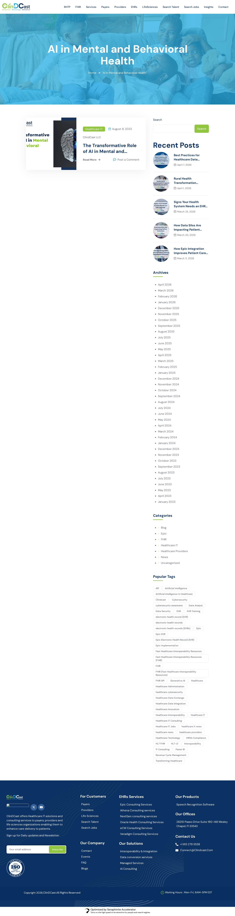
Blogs (84, 870)
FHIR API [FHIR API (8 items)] (160, 681)
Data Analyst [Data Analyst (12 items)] (196, 606)
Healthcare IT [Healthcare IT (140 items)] (198, 716)
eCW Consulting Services (136, 829)
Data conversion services (136, 858)
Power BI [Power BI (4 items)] (180, 750)
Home (92, 73)
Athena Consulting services (138, 811)
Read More (92, 160)
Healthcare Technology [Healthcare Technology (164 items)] (168, 738)
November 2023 (168, 455)
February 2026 (167, 296)
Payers (85, 805)
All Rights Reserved (68, 894)
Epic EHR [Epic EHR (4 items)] (160, 635)
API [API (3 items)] (157, 589)
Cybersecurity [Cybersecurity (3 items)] (180, 600)
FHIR (164, 540)
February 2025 (167, 367)
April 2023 (165, 497)
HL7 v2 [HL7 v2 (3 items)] (174, 744)
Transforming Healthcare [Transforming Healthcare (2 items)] (169, 761)
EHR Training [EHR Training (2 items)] (194, 612)
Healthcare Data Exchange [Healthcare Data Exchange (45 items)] (170, 698)
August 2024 (166, 402)
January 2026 (167, 302)
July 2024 (164, 408)
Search (157, 120)
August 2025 (166, 332)
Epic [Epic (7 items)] (198, 629)
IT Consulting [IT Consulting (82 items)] (163, 750)
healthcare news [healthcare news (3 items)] (164, 733)
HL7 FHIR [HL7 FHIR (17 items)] (160, 744)
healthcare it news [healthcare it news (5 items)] (192, 727)
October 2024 (167, 391)
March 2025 (166, 361)
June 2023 (165, 485)
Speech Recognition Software (195, 805)
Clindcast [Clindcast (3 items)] (161, 600)
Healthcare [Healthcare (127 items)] (197, 681)
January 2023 (167, 503)
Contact (86, 852)
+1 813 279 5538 (190, 845)
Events (85, 858)
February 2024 (167, 438)
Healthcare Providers (174, 552)
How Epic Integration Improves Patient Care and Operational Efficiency (190, 251)
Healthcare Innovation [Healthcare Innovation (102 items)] (167, 710)
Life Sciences (90, 817)
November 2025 (168, 314)
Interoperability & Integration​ (139, 852)
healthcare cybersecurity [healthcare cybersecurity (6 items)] (169, 693)
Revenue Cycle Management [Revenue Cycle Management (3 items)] (171, 756)
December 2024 (168, 379)
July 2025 (164, 338)
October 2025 (167, 320)
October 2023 (167, 461)
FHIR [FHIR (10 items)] (158, 666)
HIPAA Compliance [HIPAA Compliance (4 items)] (196, 738)
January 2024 (167, 444)
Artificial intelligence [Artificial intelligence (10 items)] (176, 589)
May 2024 (164, 420)
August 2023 (166, 473)
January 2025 (167, 373)
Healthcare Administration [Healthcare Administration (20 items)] (170, 687)
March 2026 (166, 291)
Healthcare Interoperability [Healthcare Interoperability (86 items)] (170, 716)
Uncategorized (170, 564)
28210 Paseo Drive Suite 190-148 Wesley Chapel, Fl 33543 (197, 825)
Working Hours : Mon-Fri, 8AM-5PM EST (188, 893)
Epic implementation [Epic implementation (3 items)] (167, 646)
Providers (87, 811)
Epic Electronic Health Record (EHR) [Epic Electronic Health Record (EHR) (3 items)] (175, 640)
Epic (164, 534)
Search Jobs (89, 829)
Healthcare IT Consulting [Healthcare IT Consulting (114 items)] (169, 721)
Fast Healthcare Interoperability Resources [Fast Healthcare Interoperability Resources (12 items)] (179, 652)
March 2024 (166, 432)
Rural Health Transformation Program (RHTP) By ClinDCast (187, 181)
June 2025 (165, 344)
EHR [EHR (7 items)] (179, 612)
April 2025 (165, 355)
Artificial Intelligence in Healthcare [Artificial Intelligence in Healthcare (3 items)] (174, 594)
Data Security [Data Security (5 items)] (163, 612)
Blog (163, 528)
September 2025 (169, 326)
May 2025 (164, 349)
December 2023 (168, 450)
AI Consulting (128, 870)
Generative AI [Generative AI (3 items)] (178, 681)
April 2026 (165, 285)
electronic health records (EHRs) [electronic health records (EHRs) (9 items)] (173, 629)
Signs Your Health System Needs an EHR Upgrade (189, 204)
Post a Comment (128, 160)
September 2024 (169, 397)
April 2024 (165, 426)
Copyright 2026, (33, 894)
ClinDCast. (49, 894)
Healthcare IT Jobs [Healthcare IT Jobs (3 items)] (166, 727)
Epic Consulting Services (136, 805)
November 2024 (168, 385)
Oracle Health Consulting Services (142, 823)
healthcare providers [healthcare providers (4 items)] (191, 733)
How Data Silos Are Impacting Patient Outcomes (187, 228)
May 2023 (164, 491)
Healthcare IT (94, 129)
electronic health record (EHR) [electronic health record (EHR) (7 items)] (172, 617)
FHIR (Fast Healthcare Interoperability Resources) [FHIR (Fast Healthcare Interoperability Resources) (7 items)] (176, 674)
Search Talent (90, 823)
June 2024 (165, 414)
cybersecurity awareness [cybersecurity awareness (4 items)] (169, 606)
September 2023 (169, 467)
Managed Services (132, 864)
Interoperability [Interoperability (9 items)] (193, 744)
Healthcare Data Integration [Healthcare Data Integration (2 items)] (171, 704)
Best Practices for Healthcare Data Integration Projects (188, 158)
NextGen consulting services (139, 817)
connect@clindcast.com (196, 851)
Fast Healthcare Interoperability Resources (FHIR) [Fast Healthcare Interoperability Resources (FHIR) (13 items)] (179, 659)
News (164, 558)
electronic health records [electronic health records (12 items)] (169, 623)
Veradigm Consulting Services (139, 835)
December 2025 (168, 308)
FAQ (83, 864)
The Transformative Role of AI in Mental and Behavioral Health (110, 149)
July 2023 (164, 479)
